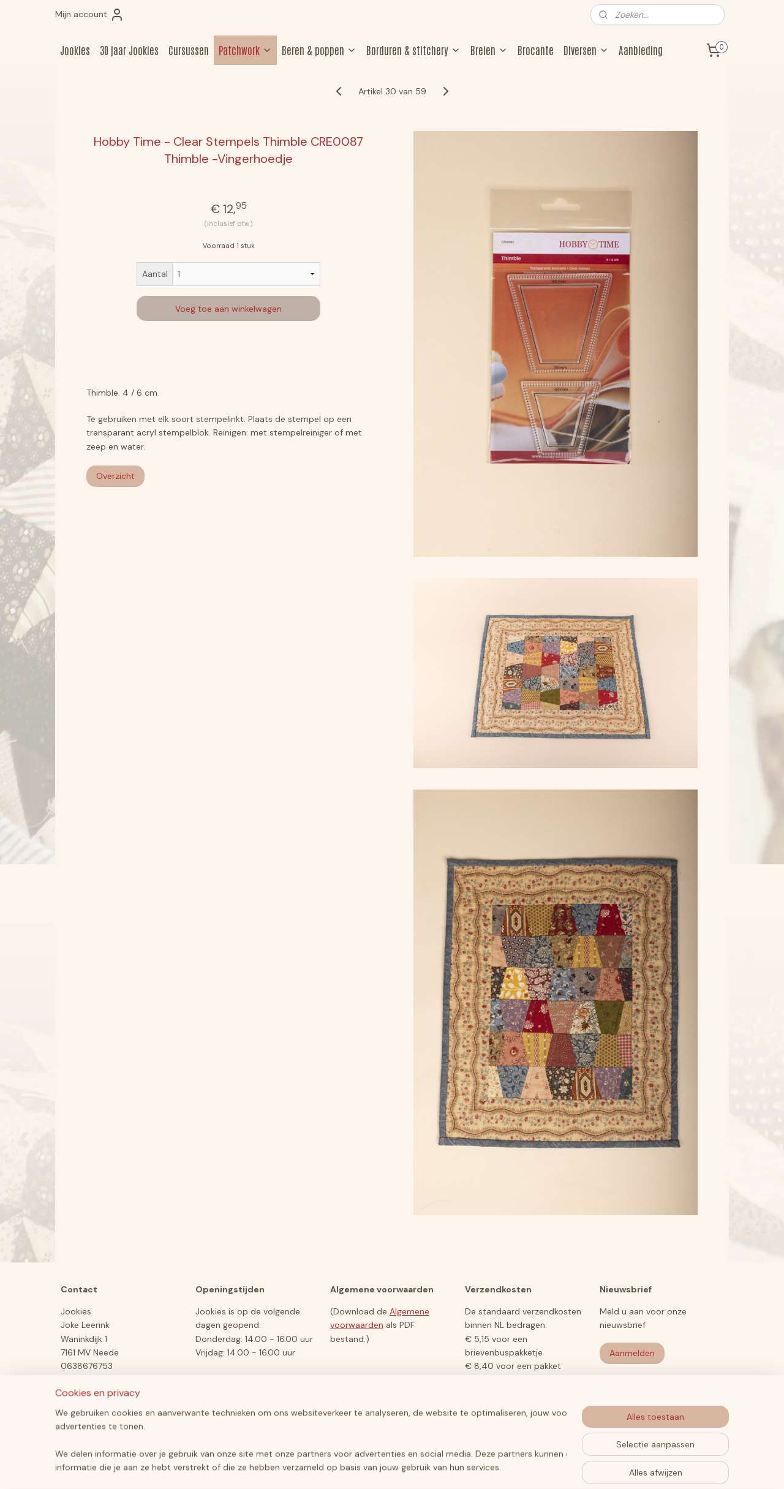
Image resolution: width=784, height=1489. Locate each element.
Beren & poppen (319, 49)
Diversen (586, 49)
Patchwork (245, 49)
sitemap (344, 1466)
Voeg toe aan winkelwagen (228, 308)
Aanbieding (641, 49)
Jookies (75, 49)
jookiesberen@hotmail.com (116, 1379)
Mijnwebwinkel (512, 1466)
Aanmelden (632, 1353)
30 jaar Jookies (129, 49)
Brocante (536, 49)
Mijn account (89, 14)
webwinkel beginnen (411, 1466)
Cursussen (188, 49)
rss (369, 1466)
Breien (489, 49)
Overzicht (115, 475)
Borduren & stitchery (413, 49)
